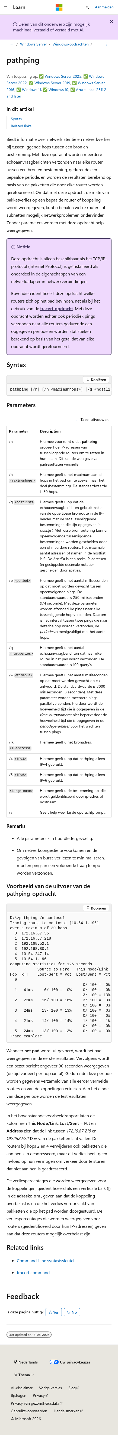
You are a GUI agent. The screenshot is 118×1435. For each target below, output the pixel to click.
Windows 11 (31, 89)
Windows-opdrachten (71, 44)
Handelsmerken (66, 1410)
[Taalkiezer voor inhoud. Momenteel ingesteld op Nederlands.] (26, 1362)
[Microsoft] (59, 7)
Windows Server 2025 (63, 76)
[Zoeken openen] (87, 7)
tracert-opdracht (56, 308)
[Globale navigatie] (5, 7)
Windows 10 (58, 89)
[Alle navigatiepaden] (11, 44)
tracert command (33, 1272)
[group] (59, 390)
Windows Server (33, 44)
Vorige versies (50, 1387)
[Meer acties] (106, 44)
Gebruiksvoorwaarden (29, 1410)
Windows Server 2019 (52, 82)
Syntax (16, 118)
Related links (21, 125)
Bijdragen (18, 1395)
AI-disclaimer (22, 1387)
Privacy (39, 1395)
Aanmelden (104, 6)
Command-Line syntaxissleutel (45, 1260)
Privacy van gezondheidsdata (35, 1403)
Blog (72, 1387)
